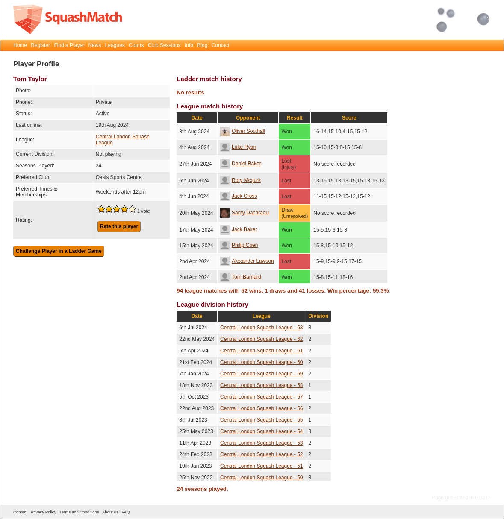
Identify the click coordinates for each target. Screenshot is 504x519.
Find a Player (69, 45)
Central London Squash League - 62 (261, 339)
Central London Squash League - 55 (261, 420)
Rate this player (119, 226)
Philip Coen (239, 245)
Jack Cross (238, 196)
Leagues (115, 45)
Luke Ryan (238, 147)
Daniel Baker (240, 164)
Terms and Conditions (79, 512)
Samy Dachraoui (245, 213)
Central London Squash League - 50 (261, 478)
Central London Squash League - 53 (261, 443)
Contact (220, 45)
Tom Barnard (240, 277)
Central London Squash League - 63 (261, 328)
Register (40, 45)
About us (110, 512)
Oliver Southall (242, 131)
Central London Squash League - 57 (261, 397)
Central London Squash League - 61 (261, 351)
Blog (202, 45)
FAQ (125, 512)
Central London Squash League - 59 (261, 374)
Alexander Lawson (247, 261)
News (94, 45)
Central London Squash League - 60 (261, 362)
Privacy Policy (43, 512)
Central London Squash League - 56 (261, 408)
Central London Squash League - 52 (261, 454)
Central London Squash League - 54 (261, 431)
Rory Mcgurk (240, 180)
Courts (136, 45)
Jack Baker (238, 229)
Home (20, 45)
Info (189, 45)
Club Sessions (164, 45)
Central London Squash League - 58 (261, 385)
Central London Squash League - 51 (261, 466)
